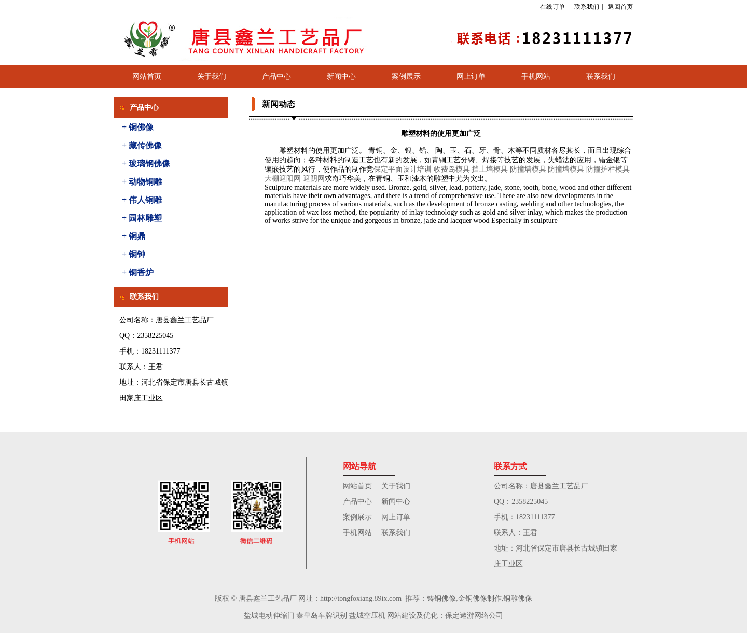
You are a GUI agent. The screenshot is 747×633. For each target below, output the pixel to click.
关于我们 (211, 76)
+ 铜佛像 (138, 127)
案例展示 (406, 76)
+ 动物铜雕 (142, 181)
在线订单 (552, 6)
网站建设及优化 (412, 616)
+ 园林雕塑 (142, 218)
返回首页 (620, 6)
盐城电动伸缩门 (269, 616)
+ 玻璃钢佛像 (146, 163)
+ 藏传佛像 (142, 145)
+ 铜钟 (133, 254)
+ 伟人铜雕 (142, 199)
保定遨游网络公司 (474, 616)
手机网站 (535, 76)
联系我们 (586, 6)
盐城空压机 (367, 616)
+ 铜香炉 (138, 272)
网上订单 (471, 76)
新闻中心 (341, 76)
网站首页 (146, 76)
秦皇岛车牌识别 (321, 616)
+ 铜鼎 (133, 236)
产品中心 (276, 76)
